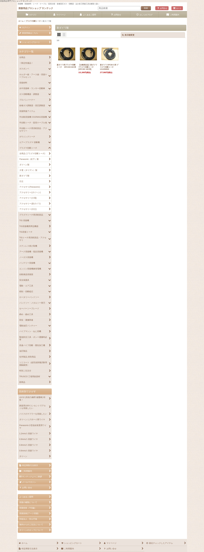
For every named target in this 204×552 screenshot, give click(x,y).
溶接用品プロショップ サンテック (35, 8)
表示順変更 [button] (128, 35)
